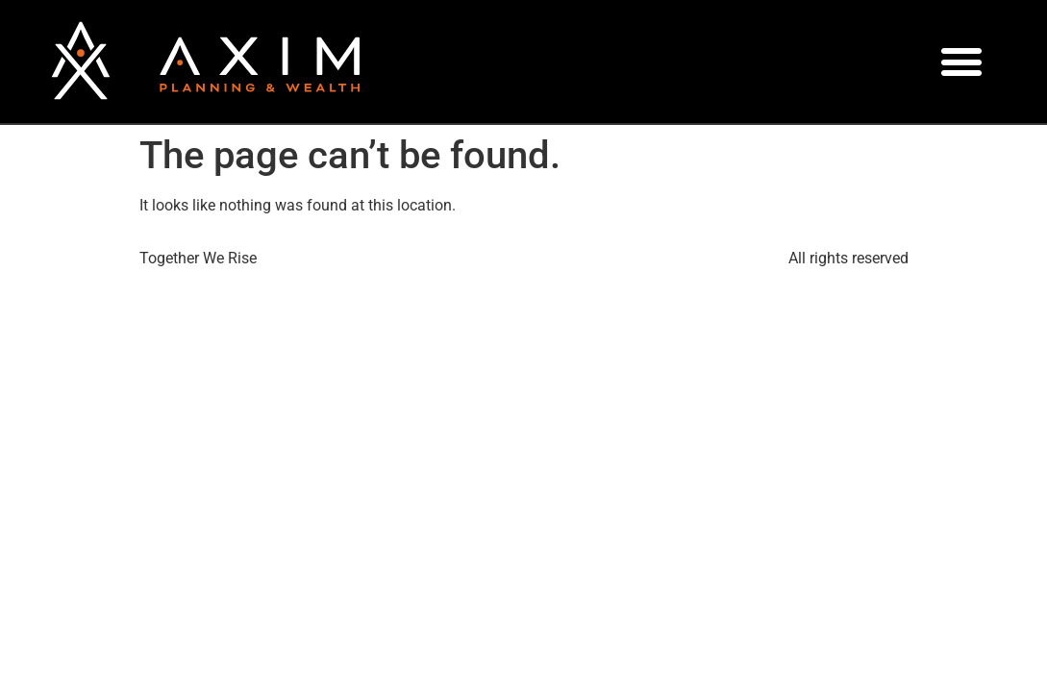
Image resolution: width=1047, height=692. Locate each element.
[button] (962, 62)
